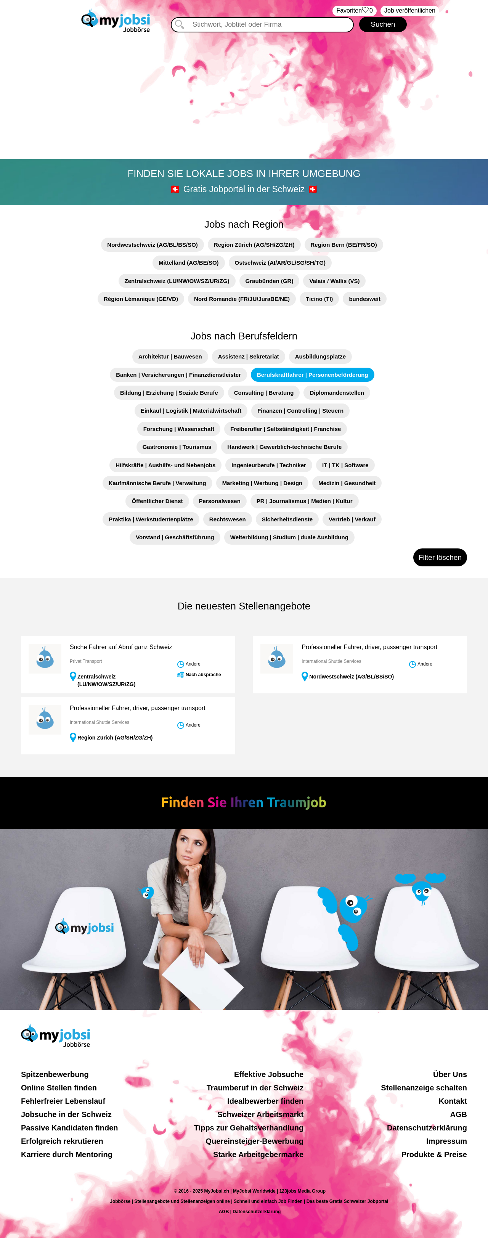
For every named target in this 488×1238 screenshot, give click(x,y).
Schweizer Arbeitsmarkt (260, 1114)
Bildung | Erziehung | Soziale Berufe (169, 392)
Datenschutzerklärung (427, 1128)
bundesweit (364, 299)
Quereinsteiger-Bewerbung (255, 1141)
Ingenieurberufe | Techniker (268, 465)
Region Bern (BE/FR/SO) (344, 244)
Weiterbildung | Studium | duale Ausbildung (289, 537)
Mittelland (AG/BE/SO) (189, 262)
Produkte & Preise (434, 1154)
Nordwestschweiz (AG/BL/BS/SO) (152, 244)
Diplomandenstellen (337, 392)
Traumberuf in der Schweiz (255, 1088)
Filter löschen (440, 557)
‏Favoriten (354, 10)
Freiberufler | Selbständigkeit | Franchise (285, 429)
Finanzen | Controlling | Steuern (300, 410)
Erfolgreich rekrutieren (62, 1141)
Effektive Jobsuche (268, 1074)
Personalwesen (220, 501)
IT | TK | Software (345, 465)
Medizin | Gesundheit (347, 483)
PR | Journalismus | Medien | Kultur (305, 501)
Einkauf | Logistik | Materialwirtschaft (191, 410)
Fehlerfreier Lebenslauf (63, 1101)
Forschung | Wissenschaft (179, 429)
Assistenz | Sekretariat (248, 356)
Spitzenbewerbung (55, 1074)
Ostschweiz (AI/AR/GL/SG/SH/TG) (280, 262)
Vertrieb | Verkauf (352, 519)
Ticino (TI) (319, 299)
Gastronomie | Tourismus (177, 447)
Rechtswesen (227, 519)
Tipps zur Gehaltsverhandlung (248, 1128)
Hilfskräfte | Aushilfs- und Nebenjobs (165, 465)
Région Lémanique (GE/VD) (141, 299)
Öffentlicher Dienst (157, 501)
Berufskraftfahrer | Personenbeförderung (312, 374)
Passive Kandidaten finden (69, 1128)
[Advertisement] (244, 97)
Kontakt (453, 1101)
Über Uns (450, 1074)
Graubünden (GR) (270, 281)
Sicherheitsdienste (287, 519)
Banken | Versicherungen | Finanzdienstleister (178, 374)
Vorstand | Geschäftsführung (175, 537)
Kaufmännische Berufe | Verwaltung (157, 483)
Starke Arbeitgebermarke (258, 1154)
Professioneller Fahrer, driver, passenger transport (369, 647)
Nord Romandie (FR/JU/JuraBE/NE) (242, 299)
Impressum (446, 1141)
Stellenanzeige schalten (424, 1088)
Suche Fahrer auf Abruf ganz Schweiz (121, 647)
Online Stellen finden (59, 1088)
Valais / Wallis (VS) (334, 281)
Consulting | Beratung (264, 392)
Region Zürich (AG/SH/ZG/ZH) (254, 244)
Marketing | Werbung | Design (262, 483)
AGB (458, 1114)
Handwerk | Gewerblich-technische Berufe (284, 447)
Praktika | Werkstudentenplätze (151, 519)
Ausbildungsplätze (320, 356)
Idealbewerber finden (265, 1101)
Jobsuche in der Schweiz (66, 1114)
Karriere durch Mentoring (66, 1154)
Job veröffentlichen (409, 10)
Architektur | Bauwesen (170, 356)
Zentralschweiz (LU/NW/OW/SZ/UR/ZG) (177, 281)
